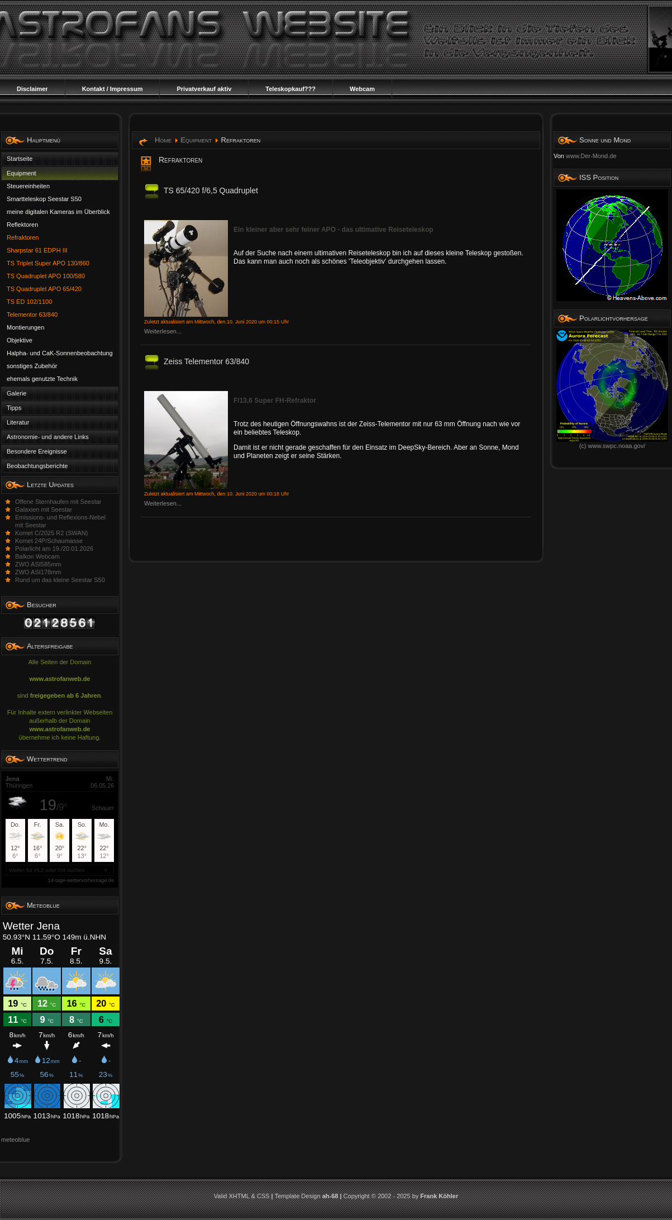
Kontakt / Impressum (112, 88)
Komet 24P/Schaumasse (49, 540)
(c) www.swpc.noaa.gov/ (612, 442)
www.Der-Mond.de (591, 155)
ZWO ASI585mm (38, 564)
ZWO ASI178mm (38, 572)
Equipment (196, 140)
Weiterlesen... (163, 331)
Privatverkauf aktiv (204, 88)
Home (163, 140)
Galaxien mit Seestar (43, 509)
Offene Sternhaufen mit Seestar (58, 501)
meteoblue (15, 1139)
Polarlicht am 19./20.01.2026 (54, 548)
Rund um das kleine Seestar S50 (60, 579)
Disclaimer (32, 88)
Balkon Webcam (37, 556)
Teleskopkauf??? (290, 88)
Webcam (362, 88)
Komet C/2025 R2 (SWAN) (51, 533)
